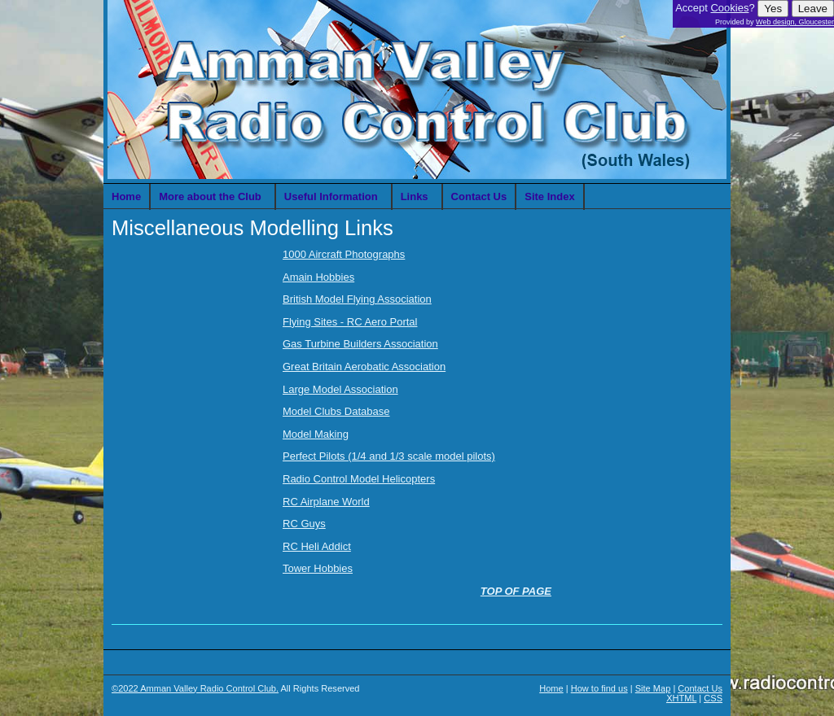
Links (414, 196)
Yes (773, 8)
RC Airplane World (326, 502)
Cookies (729, 8)
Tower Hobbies (318, 568)
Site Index (549, 196)
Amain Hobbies (318, 277)
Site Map (653, 688)
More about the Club (210, 196)
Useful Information (331, 196)
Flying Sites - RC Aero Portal (350, 322)
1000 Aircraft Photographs (344, 254)
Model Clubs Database (336, 411)
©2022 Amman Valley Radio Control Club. (195, 688)
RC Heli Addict (317, 546)
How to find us (599, 688)
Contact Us (479, 196)
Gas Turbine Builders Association (360, 344)
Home (126, 196)
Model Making (316, 434)
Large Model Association (340, 389)
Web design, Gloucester (795, 22)
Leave (812, 8)
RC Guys (304, 523)
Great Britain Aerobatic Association (364, 366)
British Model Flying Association (357, 299)
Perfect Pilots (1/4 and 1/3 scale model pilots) (389, 456)
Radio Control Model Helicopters (359, 479)
